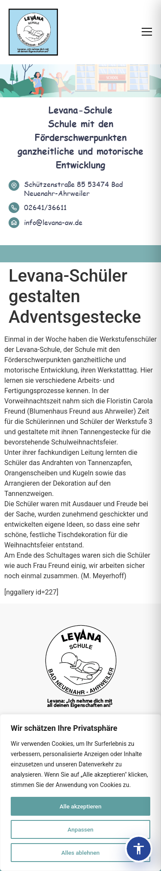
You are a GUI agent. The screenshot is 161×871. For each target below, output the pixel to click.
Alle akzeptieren (80, 806)
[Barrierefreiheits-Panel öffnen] (138, 848)
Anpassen (80, 829)
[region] (80, 792)
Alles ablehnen (80, 852)
